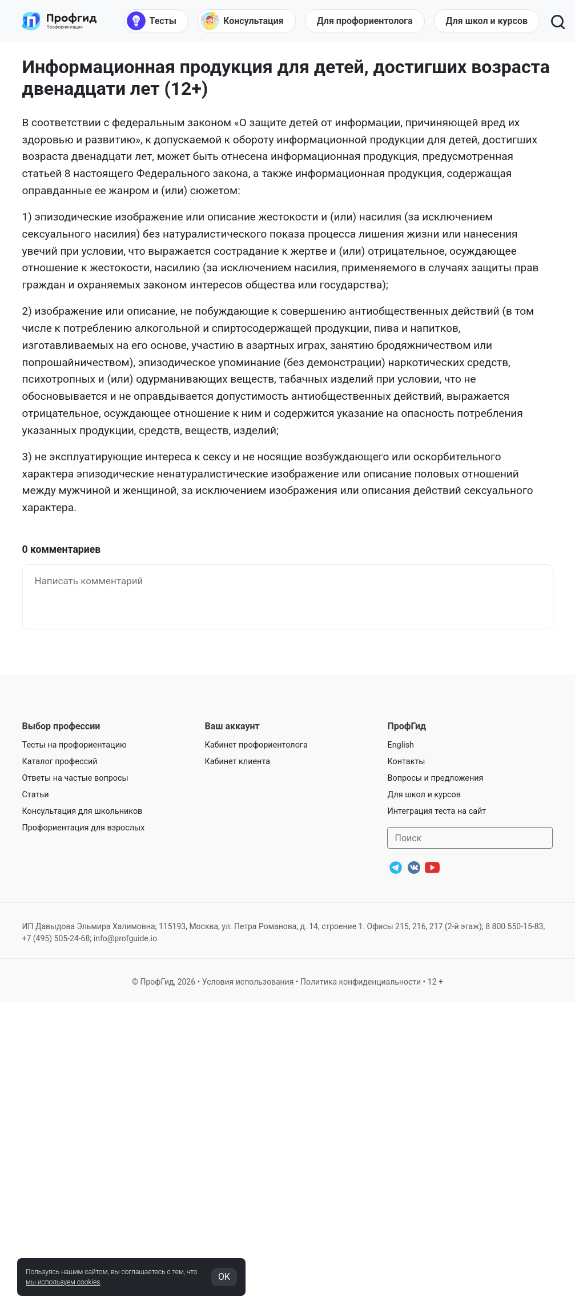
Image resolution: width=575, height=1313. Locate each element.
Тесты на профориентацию (74, 745)
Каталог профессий (60, 761)
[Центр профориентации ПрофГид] (59, 21)
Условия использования (248, 981)
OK (224, 1276)
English (400, 745)
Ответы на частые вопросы (75, 778)
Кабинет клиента (237, 761)
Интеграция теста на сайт (436, 811)
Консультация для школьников (82, 811)
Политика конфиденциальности (360, 981)
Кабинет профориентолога (255, 745)
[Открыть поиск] (557, 21)
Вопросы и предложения (435, 778)
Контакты (406, 761)
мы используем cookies (63, 1282)
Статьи (35, 795)
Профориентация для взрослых (83, 828)
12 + (435, 981)
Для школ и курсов (424, 795)
